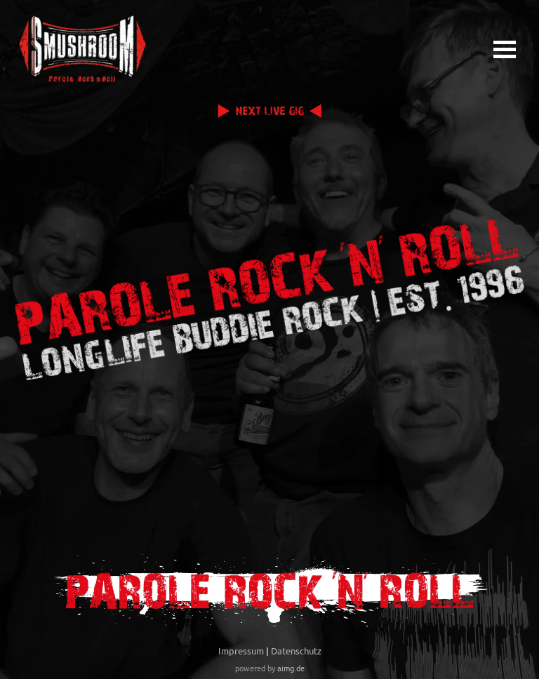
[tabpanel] (269, 658)
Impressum (241, 651)
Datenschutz (296, 651)
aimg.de (291, 667)
